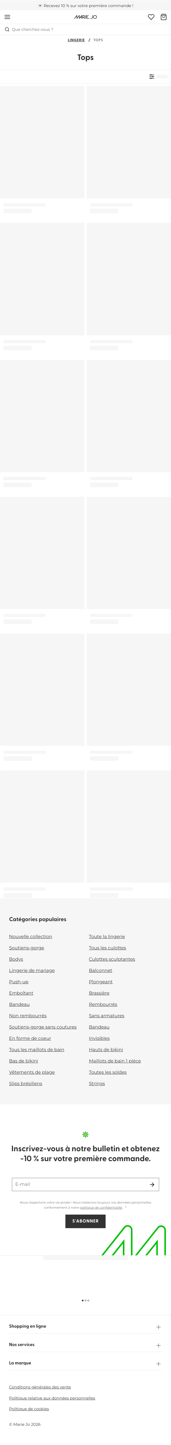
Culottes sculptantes (112, 959)
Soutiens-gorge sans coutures (43, 1027)
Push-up (19, 982)
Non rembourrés (28, 1016)
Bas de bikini (23, 1061)
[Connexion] (151, 17)
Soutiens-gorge (26, 948)
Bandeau (19, 1004)
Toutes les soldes (108, 1072)
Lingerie (76, 40)
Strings (97, 1084)
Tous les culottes (107, 948)
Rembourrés (103, 1004)
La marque (85, 1363)
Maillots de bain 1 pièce (115, 1061)
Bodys (16, 959)
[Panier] (163, 17)
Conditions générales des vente (40, 1387)
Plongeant (101, 982)
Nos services (85, 1345)
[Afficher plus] (126, 1207)
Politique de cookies (29, 1408)
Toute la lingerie (107, 936)
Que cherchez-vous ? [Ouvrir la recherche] (29, 29)
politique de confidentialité (101, 1207)
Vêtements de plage (32, 1072)
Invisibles (99, 1038)
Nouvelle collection (30, 936)
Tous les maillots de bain (36, 1050)
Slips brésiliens (25, 1084)
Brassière (99, 993)
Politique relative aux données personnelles (52, 1398)
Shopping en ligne (85, 1327)
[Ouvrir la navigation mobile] (7, 17)
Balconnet (100, 970)
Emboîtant (21, 993)
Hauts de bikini (106, 1050)
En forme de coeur (30, 1038)
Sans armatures (106, 1016)
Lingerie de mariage (32, 970)
